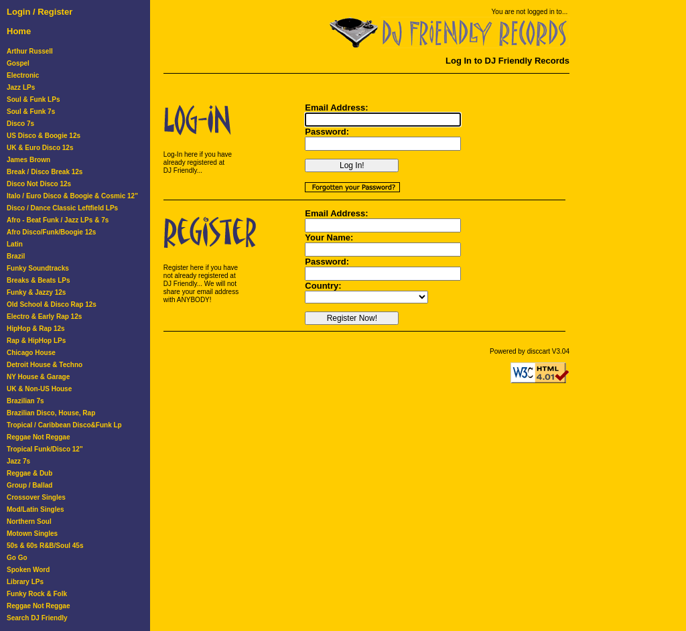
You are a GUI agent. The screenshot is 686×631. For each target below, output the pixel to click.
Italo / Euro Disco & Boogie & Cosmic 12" (72, 196)
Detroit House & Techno (44, 364)
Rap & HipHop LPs (36, 340)
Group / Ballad (29, 485)
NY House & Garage (38, 376)
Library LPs (25, 581)
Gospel (18, 63)
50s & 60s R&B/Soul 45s (45, 545)
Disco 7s (20, 123)
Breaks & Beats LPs (38, 280)
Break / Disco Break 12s (44, 172)
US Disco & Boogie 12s (43, 135)
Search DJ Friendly (37, 618)
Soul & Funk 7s (31, 111)
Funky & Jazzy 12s (36, 292)
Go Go (17, 557)
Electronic (23, 75)
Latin (15, 244)
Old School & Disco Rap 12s (51, 304)
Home (19, 31)
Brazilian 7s (25, 401)
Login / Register (39, 12)
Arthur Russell (30, 51)
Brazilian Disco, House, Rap (51, 413)
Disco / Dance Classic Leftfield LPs (62, 208)
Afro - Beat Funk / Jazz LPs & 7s (58, 220)
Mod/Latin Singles (35, 509)
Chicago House (31, 352)
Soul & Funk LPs (33, 99)
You (497, 11)
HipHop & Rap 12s (36, 328)
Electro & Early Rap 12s (44, 316)
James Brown (28, 159)
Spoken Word (28, 569)
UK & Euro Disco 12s (40, 147)
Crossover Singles (36, 497)
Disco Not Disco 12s (39, 184)
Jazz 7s (18, 461)
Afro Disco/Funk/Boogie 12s (51, 232)
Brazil (16, 256)
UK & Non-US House (39, 389)
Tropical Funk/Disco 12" (45, 449)
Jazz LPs (21, 87)
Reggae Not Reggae (38, 437)
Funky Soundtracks (38, 268)
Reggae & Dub (29, 473)
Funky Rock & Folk (37, 594)
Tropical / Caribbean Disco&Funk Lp (64, 425)
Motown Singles (32, 533)
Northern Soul (29, 521)
